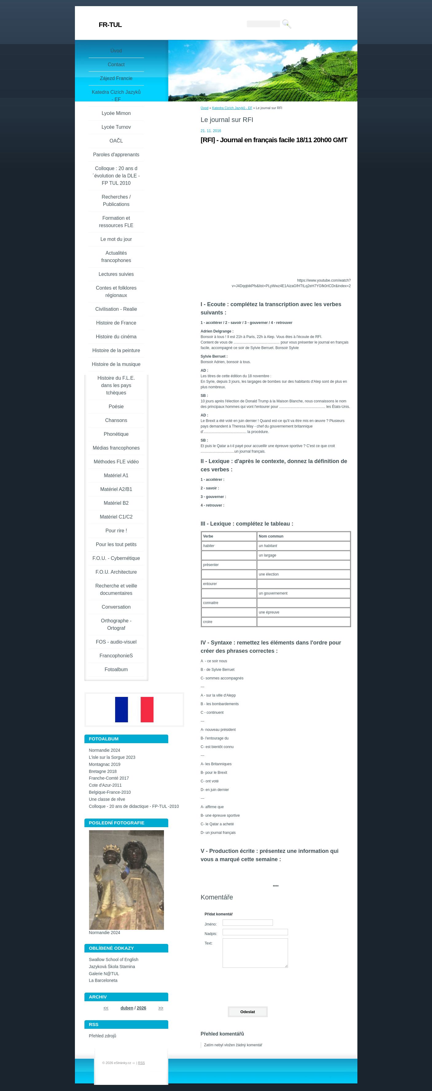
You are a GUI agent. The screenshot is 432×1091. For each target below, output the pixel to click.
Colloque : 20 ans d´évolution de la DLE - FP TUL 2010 (116, 176)
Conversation (116, 607)
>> (160, 1008)
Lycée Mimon (116, 113)
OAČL (116, 140)
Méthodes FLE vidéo (116, 461)
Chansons (116, 420)
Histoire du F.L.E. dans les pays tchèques (116, 385)
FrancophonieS (116, 655)
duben (127, 1008)
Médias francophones (116, 447)
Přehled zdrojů (102, 1036)
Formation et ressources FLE (116, 221)
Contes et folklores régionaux (116, 291)
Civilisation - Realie (116, 309)
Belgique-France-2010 (110, 792)
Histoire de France (116, 322)
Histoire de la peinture (116, 350)
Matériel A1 (116, 475)
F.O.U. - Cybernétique (116, 558)
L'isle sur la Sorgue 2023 (112, 757)
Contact (116, 64)
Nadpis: (211, 934)
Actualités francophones (116, 256)
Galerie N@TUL (104, 973)
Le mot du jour (116, 239)
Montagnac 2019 (105, 764)
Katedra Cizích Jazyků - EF (232, 108)
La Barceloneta (103, 980)
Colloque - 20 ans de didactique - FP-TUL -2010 (134, 806)
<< (105, 1008)
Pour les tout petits (116, 544)
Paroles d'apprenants (116, 154)
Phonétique (116, 434)
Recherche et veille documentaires (116, 589)
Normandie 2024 (104, 750)
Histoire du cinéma (116, 336)
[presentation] (247, 984)
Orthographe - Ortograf (116, 624)
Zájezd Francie (116, 78)
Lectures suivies (116, 274)
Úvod (204, 108)
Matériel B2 (116, 503)
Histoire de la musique (116, 364)
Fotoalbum (116, 669)
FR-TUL (110, 25)
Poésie (116, 406)
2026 (141, 1008)
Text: (208, 943)
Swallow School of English (113, 959)
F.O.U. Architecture (116, 572)
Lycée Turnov (116, 127)
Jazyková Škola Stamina (112, 966)
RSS (141, 1063)
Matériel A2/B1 (116, 489)
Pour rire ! (116, 530)
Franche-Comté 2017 (109, 778)
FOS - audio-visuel (116, 641)
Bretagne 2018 (103, 771)
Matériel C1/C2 (116, 516)
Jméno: (211, 924)
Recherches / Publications (116, 200)
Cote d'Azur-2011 (105, 785)
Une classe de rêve (107, 799)
